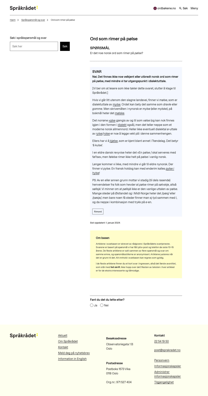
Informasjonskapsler (167, 366)
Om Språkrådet (68, 341)
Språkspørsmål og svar (33, 19)
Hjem (13, 19)
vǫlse (112, 120)
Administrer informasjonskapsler (167, 374)
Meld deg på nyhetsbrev (74, 353)
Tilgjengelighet (164, 382)
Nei (106, 305)
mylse (116, 104)
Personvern (161, 360)
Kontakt (63, 347)
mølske (119, 113)
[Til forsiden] (24, 8)
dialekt (122, 125)
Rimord (98, 211)
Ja (95, 305)
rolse (106, 133)
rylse (99, 133)
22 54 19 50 (161, 341)
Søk (183, 8)
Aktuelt (62, 335)
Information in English (72, 359)
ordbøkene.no (164, 8)
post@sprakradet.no (167, 350)
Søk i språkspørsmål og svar (28, 38)
